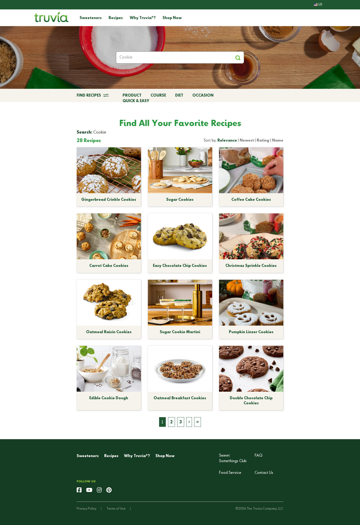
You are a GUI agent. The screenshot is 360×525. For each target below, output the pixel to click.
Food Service (230, 473)
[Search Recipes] (180, 57)
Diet (179, 96)
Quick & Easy (136, 101)
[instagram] (99, 490)
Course (158, 96)
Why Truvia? (143, 18)
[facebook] (79, 490)
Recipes (116, 18)
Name (277, 140)
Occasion (203, 96)
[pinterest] (109, 490)
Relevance (227, 140)
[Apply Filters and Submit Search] (237, 57)
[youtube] (89, 490)
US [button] (318, 4)
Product (132, 96)
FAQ (258, 456)
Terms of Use (116, 508)
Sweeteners (91, 18)
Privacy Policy (86, 508)
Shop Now (172, 18)
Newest (247, 140)
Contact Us (264, 473)
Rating (263, 140)
